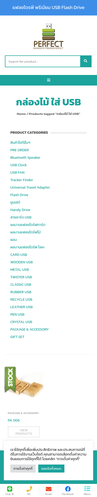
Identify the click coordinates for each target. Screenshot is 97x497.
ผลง (13, 239)
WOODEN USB (21, 262)
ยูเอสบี (15, 202)
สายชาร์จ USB (21, 217)
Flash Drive (19, 195)
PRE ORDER (19, 150)
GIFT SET (17, 337)
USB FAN (17, 172)
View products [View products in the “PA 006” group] (24, 432)
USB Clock (18, 165)
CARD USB (18, 254)
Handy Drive (20, 210)
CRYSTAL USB (21, 322)
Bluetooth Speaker (25, 157)
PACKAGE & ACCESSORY (29, 329)
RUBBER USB (20, 292)
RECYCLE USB (21, 299)
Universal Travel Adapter (30, 187)
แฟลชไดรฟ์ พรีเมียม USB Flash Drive (48, 7)
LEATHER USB (21, 307)
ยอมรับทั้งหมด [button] (51, 468)
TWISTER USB (21, 277)
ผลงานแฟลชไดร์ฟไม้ (25, 232)
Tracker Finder (21, 180)
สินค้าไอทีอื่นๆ (20, 142)
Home (21, 113)
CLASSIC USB (20, 284)
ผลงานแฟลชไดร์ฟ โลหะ (27, 247)
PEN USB (17, 314)
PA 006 (14, 420)
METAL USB (19, 269)
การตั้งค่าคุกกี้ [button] (23, 468)
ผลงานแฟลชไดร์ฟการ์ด (27, 225)
